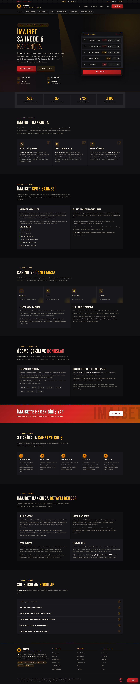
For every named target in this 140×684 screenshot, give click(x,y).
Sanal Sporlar (81, 662)
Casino (86, 6)
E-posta (104, 662)
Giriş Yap (117, 6)
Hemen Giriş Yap (26, 69)
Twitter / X (105, 653)
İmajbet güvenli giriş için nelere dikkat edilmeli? (70, 613)
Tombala (79, 669)
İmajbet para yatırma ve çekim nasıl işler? (70, 625)
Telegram (104, 659)
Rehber (102, 6)
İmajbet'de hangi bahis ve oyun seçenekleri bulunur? (70, 619)
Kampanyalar (56, 662)
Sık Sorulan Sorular (86, 12)
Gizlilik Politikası (56, 666)
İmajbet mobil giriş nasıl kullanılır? (70, 607)
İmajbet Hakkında (30, 12)
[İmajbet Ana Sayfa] (29, 6)
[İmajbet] (29, 650)
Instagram (105, 656)
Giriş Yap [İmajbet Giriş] (132, 680)
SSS (108, 6)
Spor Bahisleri (43, 12)
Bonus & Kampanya (61, 12)
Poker (79, 666)
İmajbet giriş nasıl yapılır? (70, 601)
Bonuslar (94, 6)
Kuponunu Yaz (101, 72)
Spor (79, 6)
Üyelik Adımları (74, 12)
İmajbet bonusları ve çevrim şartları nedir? (70, 631)
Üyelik (103, 669)
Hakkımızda (55, 653)
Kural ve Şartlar (56, 669)
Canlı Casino (80, 656)
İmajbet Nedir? (46, 69)
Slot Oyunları (80, 659)
